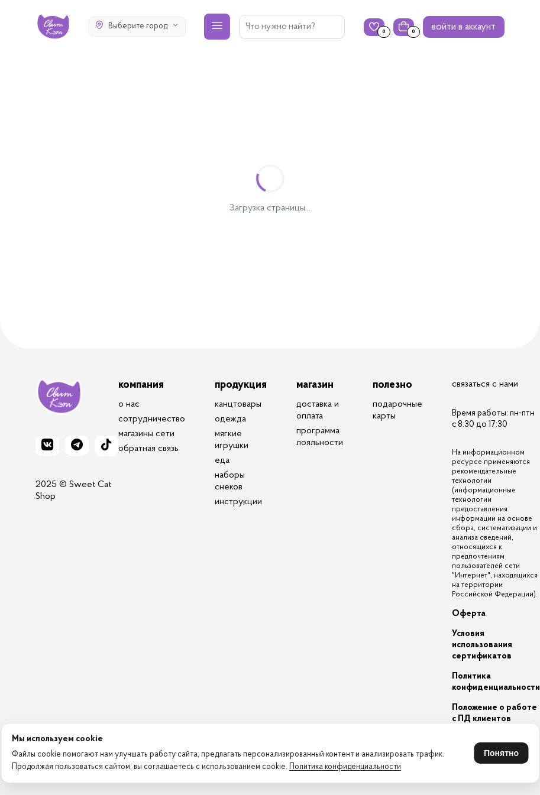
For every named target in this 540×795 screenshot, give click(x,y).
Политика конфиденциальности (345, 767)
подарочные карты (397, 410)
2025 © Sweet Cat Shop (73, 490)
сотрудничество (151, 419)
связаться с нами (485, 384)
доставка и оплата (317, 410)
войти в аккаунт (464, 27)
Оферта (469, 613)
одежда (230, 419)
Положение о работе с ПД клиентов (494, 713)
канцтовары (238, 404)
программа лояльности (319, 436)
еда (222, 460)
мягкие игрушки (231, 439)
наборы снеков (230, 481)
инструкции (238, 502)
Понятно (501, 753)
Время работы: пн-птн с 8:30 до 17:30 (493, 419)
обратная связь (148, 448)
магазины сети (146, 434)
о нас (129, 404)
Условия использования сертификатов (482, 645)
